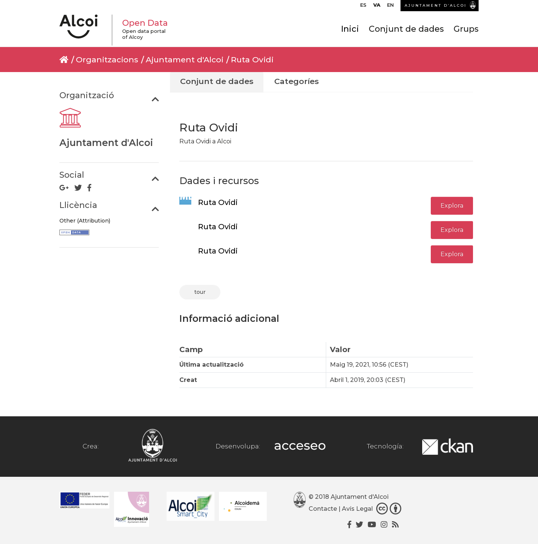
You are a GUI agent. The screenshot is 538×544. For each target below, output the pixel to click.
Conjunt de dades (406, 29)
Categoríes (296, 81)
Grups (466, 29)
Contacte (323, 508)
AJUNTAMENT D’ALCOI (436, 5)
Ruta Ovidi (252, 59)
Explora (451, 205)
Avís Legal (357, 508)
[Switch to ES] (363, 6)
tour (199, 292)
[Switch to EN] (390, 6)
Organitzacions (107, 59)
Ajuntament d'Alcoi (184, 59)
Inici (350, 29)
